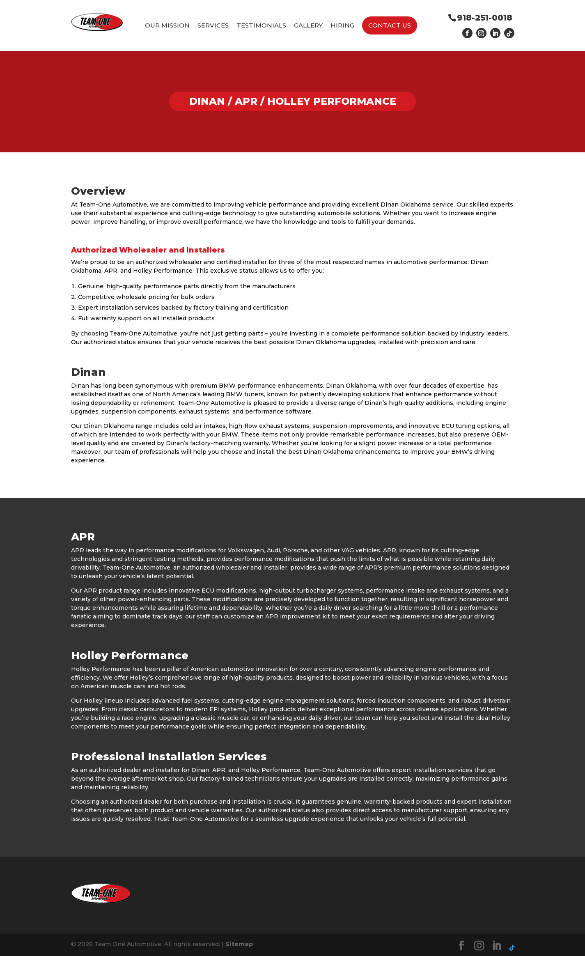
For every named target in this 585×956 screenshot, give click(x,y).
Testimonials (261, 25)
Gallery (308, 25)
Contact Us (389, 25)
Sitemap (239, 944)
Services (213, 25)
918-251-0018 (484, 18)
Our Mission (167, 25)
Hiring (342, 25)
